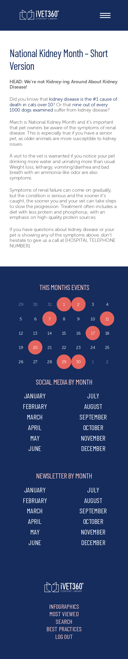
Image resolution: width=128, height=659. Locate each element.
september (93, 417)
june (34, 448)
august (93, 406)
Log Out (64, 636)
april (35, 427)
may (34, 438)
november (93, 438)
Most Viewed (63, 613)
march (35, 417)
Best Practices (64, 629)
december (93, 448)
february (35, 406)
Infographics (64, 606)
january (35, 395)
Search (64, 621)
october (93, 427)
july (93, 395)
